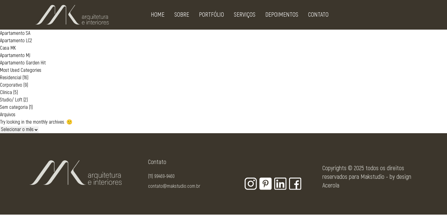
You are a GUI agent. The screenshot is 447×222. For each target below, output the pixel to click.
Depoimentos (281, 16)
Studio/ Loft (11, 100)
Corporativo (11, 85)
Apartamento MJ (15, 55)
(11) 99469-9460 (161, 176)
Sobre (181, 16)
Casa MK (8, 48)
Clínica (6, 92)
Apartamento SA (15, 33)
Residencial (10, 78)
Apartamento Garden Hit (23, 63)
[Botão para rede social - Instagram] (251, 184)
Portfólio (211, 16)
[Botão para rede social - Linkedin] (280, 184)
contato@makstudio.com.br (174, 186)
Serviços (244, 16)
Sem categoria (14, 107)
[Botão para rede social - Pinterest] (265, 184)
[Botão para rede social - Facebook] (295, 184)
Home (157, 16)
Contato (318, 16)
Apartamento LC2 (16, 41)
